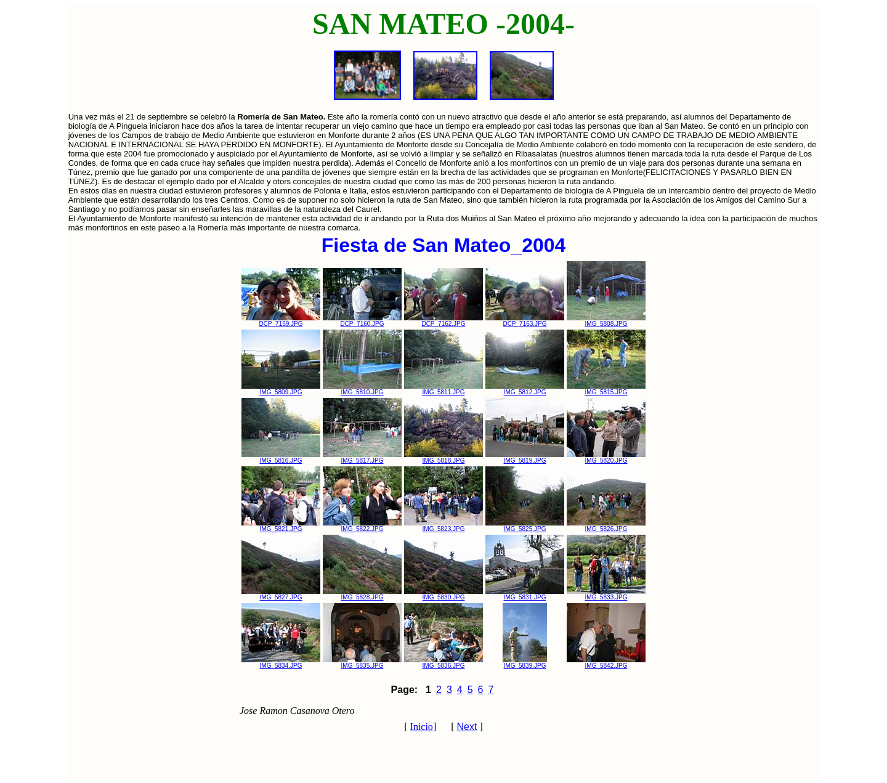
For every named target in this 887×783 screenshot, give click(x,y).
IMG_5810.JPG (362, 389)
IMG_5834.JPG (280, 663)
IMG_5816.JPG (280, 458)
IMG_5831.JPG (524, 594)
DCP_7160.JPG (362, 321)
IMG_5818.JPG (443, 458)
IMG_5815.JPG (606, 389)
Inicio (421, 726)
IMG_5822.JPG (362, 526)
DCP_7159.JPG (280, 321)
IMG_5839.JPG (525, 663)
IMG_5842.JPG (606, 663)
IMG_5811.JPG (443, 389)
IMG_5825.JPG (524, 526)
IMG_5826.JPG (606, 526)
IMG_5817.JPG (362, 458)
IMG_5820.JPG (606, 458)
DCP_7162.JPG (443, 321)
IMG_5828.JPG (362, 594)
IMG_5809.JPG (280, 389)
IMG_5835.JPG (362, 663)
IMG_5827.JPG (280, 594)
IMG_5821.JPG (280, 526)
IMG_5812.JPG (524, 389)
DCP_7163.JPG (524, 321)
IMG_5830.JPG (443, 594)
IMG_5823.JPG (443, 526)
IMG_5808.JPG (606, 321)
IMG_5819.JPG (524, 458)
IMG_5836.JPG (443, 663)
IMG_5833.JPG (606, 594)
